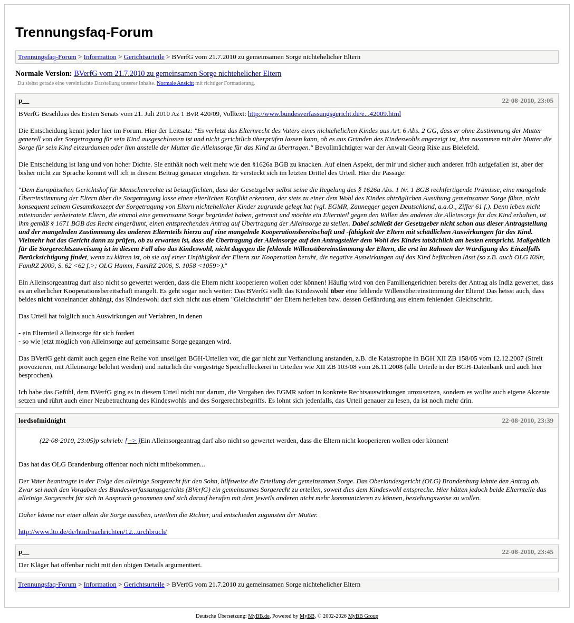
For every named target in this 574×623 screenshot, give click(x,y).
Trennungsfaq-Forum (84, 32)
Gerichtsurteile (144, 57)
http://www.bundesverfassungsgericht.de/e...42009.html (324, 114)
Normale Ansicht (175, 83)
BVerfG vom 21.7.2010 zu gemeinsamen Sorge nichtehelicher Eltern (177, 73)
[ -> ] (133, 440)
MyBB (307, 616)
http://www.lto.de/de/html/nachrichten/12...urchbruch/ (92, 532)
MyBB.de (259, 616)
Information (100, 57)
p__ (23, 100)
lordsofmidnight (42, 420)
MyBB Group (363, 616)
